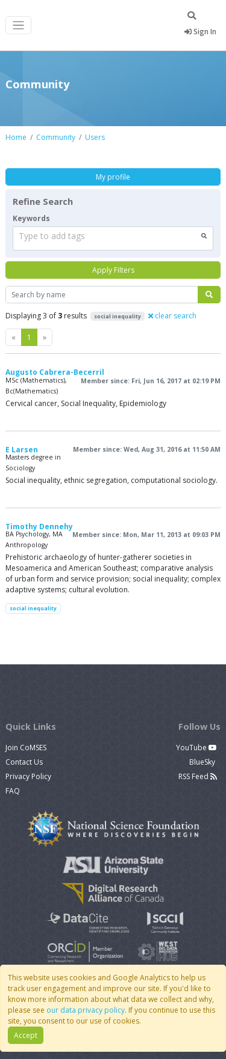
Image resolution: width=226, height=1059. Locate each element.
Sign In (200, 31)
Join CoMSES (25, 747)
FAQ (12, 791)
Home (16, 137)
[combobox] (113, 238)
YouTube (196, 747)
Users (95, 137)
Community (55, 137)
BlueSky (203, 762)
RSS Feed (197, 776)
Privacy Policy (28, 776)
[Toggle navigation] (18, 25)
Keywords (31, 218)
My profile (113, 177)
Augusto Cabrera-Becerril (54, 372)
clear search (172, 316)
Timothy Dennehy (39, 526)
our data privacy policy (85, 1010)
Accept (25, 1035)
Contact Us (24, 762)
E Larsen (21, 450)
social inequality (33, 608)
